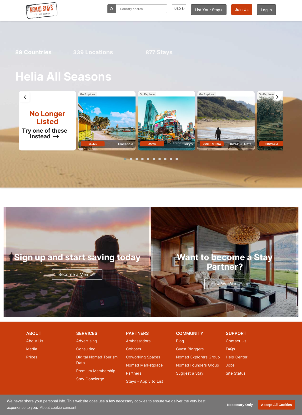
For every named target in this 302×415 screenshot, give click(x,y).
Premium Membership (95, 370)
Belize (93, 143)
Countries (33, 52)
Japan (152, 143)
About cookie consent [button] (58, 407)
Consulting (86, 349)
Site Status (235, 373)
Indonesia (271, 143)
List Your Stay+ (209, 9)
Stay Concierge (90, 378)
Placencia (125, 144)
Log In (266, 9)
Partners (133, 373)
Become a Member (77, 274)
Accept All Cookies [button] (276, 405)
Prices (31, 357)
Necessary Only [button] (240, 405)
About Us (34, 340)
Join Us (242, 9)
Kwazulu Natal (241, 144)
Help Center (236, 357)
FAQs (230, 349)
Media (31, 349)
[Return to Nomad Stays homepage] (41, 10)
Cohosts (133, 349)
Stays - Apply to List (144, 381)
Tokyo (188, 144)
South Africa (212, 143)
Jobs (230, 365)
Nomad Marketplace (144, 365)
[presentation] (25, 97)
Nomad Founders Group (197, 365)
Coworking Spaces (143, 357)
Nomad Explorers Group (198, 357)
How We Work (225, 283)
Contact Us (236, 340)
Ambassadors (138, 340)
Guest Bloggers (190, 349)
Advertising (86, 340)
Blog (180, 340)
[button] (125, 159)
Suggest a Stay (189, 373)
